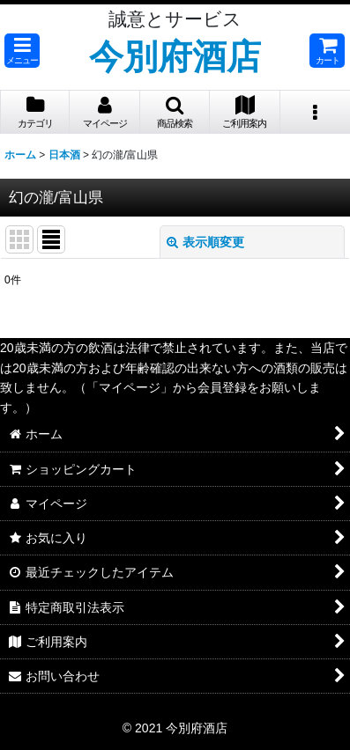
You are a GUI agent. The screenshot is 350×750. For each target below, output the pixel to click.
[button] (22, 50)
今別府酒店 (175, 56)
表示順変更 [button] (205, 242)
